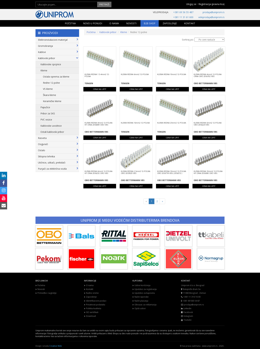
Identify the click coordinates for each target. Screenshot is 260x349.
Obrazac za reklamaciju (144, 304)
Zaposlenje (90, 296)
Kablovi (58, 52)
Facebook (188, 312)
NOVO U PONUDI (92, 23)
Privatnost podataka (94, 304)
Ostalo (58, 150)
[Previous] (146, 201)
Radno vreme (91, 293)
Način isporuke (140, 296)
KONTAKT (189, 23)
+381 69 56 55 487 (183, 12)
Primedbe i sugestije (46, 293)
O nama (89, 285)
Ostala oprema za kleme (56, 76)
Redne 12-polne (51, 82)
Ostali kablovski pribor (52, 131)
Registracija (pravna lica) (211, 4)
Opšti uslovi (139, 308)
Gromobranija (58, 45)
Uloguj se (191, 4)
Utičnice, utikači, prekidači (58, 162)
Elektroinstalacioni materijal (58, 39)
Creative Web (55, 346)
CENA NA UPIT (99, 89)
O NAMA (114, 23)
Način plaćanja (140, 300)
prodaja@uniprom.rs (214, 12)
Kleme (43, 70)
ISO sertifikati (91, 312)
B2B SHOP (149, 23)
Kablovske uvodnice (51, 125)
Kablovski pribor (58, 58)
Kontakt (88, 289)
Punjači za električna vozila (58, 168)
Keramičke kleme (52, 101)
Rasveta (58, 138)
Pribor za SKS (47, 113)
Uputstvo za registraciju (144, 289)
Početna (91, 32)
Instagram (188, 316)
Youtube (188, 319)
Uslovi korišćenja (141, 285)
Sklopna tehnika (58, 156)
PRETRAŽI (103, 4)
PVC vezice (46, 119)
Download (90, 316)
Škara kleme (49, 95)
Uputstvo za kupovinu (143, 293)
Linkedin (187, 308)
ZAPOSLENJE (170, 23)
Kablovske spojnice (50, 64)
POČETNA (70, 23)
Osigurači (58, 144)
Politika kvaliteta (92, 308)
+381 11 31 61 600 (183, 17)
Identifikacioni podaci (95, 300)
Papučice (45, 107)
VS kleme (48, 88)
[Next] (162, 201)
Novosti (40, 289)
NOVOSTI (131, 23)
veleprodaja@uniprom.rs (211, 17)
